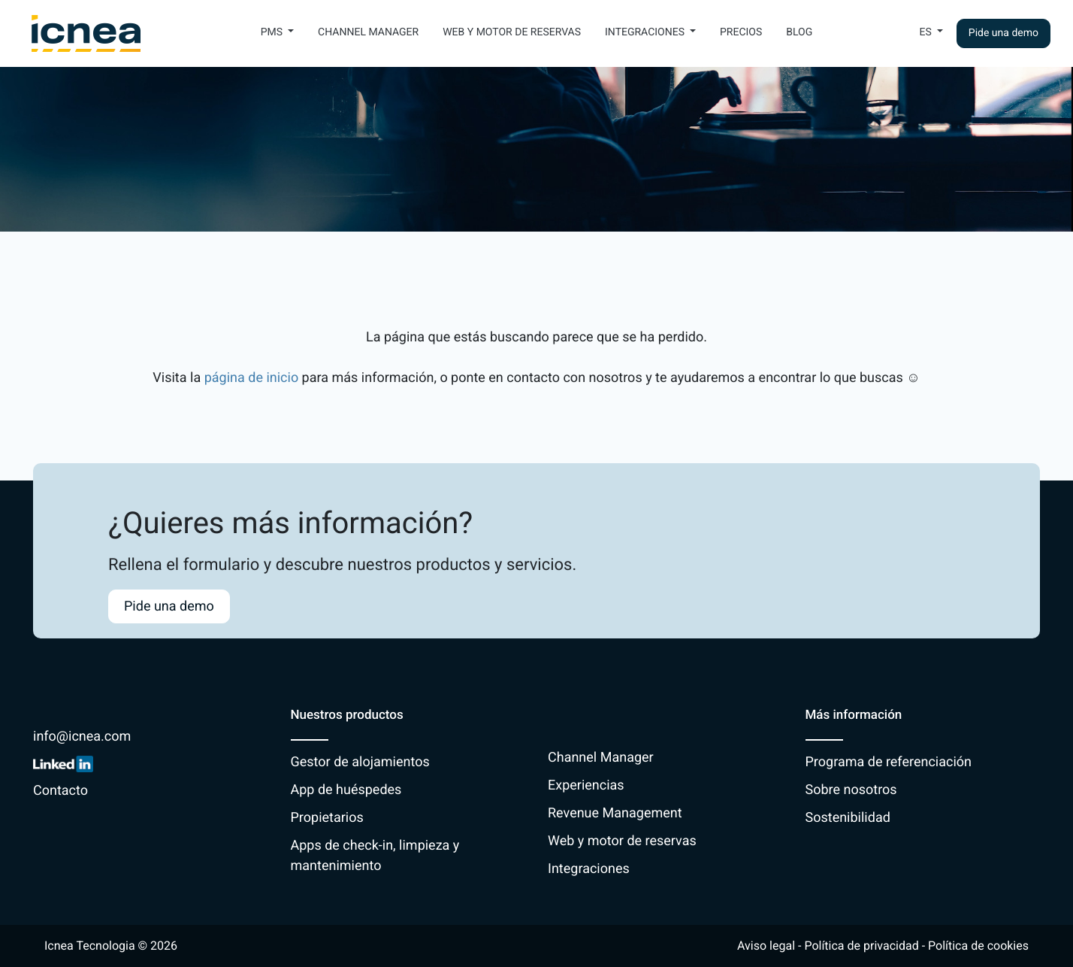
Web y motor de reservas (512, 32)
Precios (741, 32)
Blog (799, 32)
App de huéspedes (346, 790)
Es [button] (927, 32)
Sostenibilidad (848, 818)
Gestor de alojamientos (360, 762)
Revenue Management (615, 813)
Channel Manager (368, 32)
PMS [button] (273, 32)
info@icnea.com (82, 736)
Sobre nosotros (851, 790)
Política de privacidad (861, 945)
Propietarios (327, 818)
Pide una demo (1003, 33)
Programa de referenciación (889, 762)
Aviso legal (766, 945)
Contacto (60, 791)
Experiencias (586, 785)
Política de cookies (978, 945)
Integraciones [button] (646, 32)
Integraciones (589, 869)
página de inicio (251, 378)
